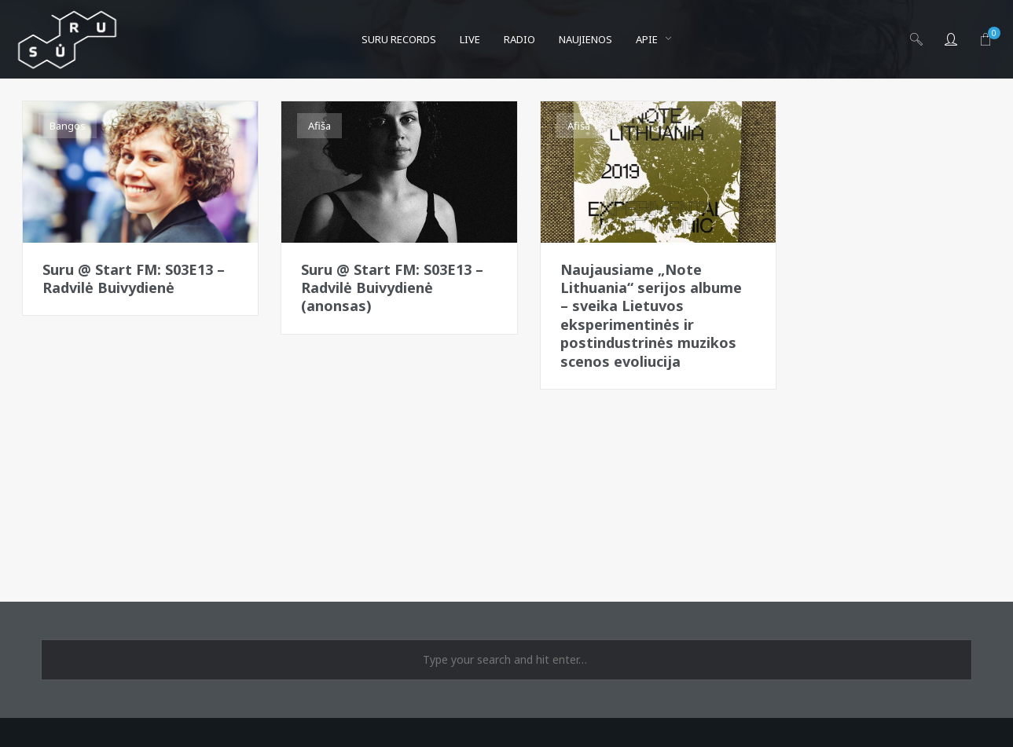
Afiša (319, 126)
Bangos (68, 126)
